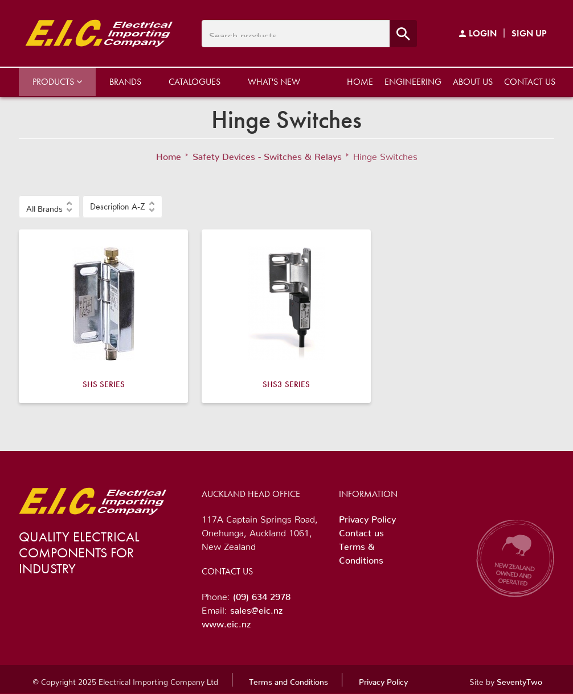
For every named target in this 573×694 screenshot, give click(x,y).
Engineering (412, 82)
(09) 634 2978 (261, 594)
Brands (125, 82)
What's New (274, 82)
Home (360, 82)
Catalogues (194, 82)
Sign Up (529, 33)
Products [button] (57, 82)
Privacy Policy (367, 517)
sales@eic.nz (256, 608)
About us (473, 82)
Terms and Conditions (288, 680)
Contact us (529, 82)
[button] (49, 206)
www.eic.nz (226, 621)
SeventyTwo (519, 680)
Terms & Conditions (361, 551)
